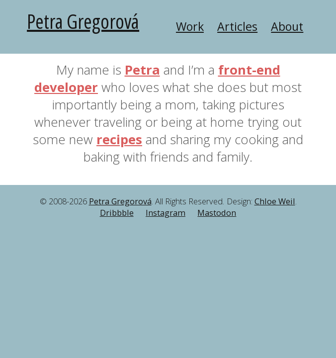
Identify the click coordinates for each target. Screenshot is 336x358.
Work (190, 26)
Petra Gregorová (83, 21)
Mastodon (216, 212)
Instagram (165, 212)
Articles (237, 26)
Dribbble (117, 212)
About (287, 26)
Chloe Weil (274, 201)
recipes (119, 139)
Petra (142, 70)
